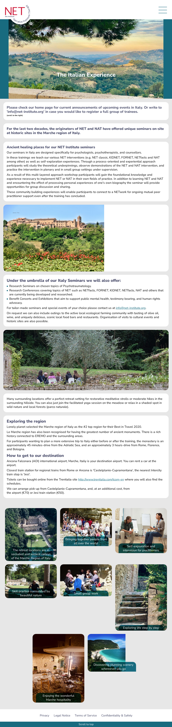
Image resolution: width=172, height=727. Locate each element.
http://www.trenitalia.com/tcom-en (101, 479)
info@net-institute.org (131, 308)
